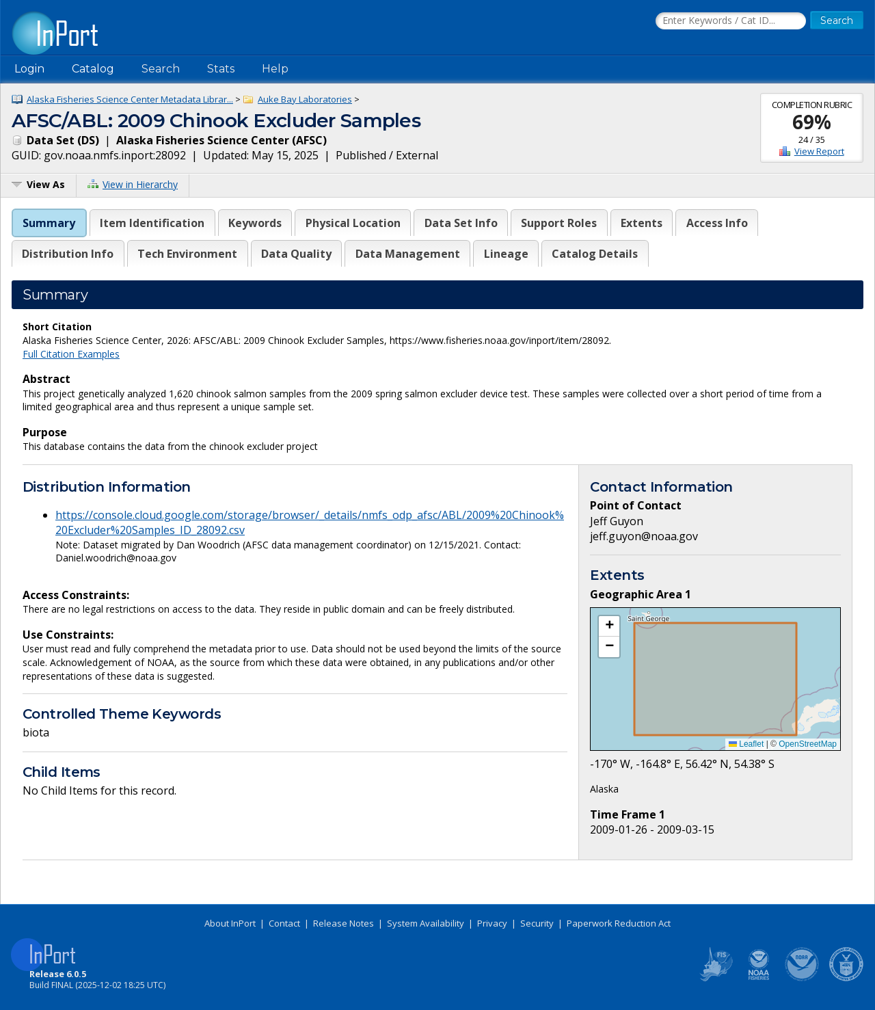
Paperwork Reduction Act (619, 923)
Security (537, 923)
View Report (819, 151)
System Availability (425, 923)
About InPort (230, 923)
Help (275, 68)
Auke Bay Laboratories (305, 99)
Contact (284, 923)
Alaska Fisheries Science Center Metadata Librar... (130, 99)
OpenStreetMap (808, 744)
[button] (609, 626)
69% (811, 122)
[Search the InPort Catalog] (731, 21)
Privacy (492, 923)
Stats (220, 68)
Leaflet (746, 744)
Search (161, 68)
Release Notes (343, 923)
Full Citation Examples (71, 353)
